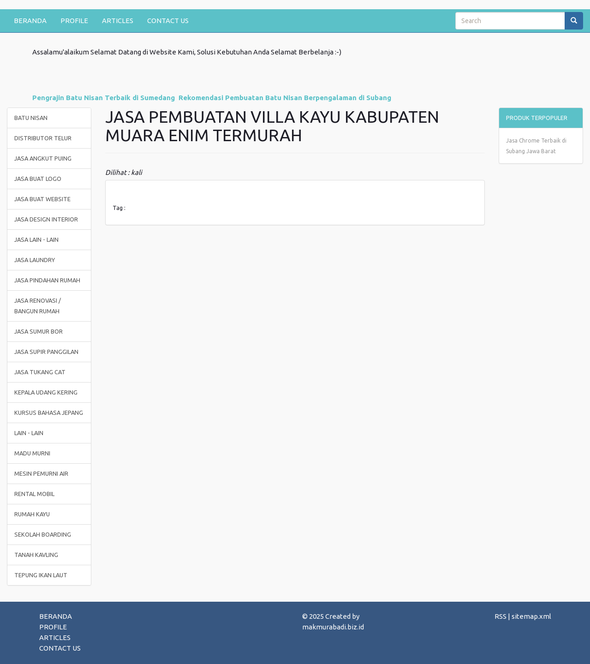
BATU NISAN (31, 117)
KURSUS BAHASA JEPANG (48, 412)
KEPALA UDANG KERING (45, 392)
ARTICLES (117, 20)
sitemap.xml (531, 616)
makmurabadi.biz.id (333, 627)
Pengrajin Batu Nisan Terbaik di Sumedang (103, 98)
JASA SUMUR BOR (38, 331)
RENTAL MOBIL (34, 494)
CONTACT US (168, 20)
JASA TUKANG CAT (40, 372)
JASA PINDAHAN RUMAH (47, 280)
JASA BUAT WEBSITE (42, 199)
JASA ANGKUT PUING (43, 158)
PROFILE (74, 20)
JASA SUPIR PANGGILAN (46, 351)
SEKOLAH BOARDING (42, 534)
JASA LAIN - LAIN (36, 239)
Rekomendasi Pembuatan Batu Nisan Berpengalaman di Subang (285, 98)
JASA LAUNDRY (34, 260)
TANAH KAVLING (36, 554)
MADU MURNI (32, 453)
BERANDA (30, 20)
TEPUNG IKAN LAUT (40, 575)
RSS (501, 616)
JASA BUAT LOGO (37, 178)
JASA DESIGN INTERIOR (46, 219)
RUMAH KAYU (32, 514)
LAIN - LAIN (28, 433)
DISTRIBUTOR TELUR (43, 138)
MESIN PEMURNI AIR (41, 473)
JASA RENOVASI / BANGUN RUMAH (37, 305)
